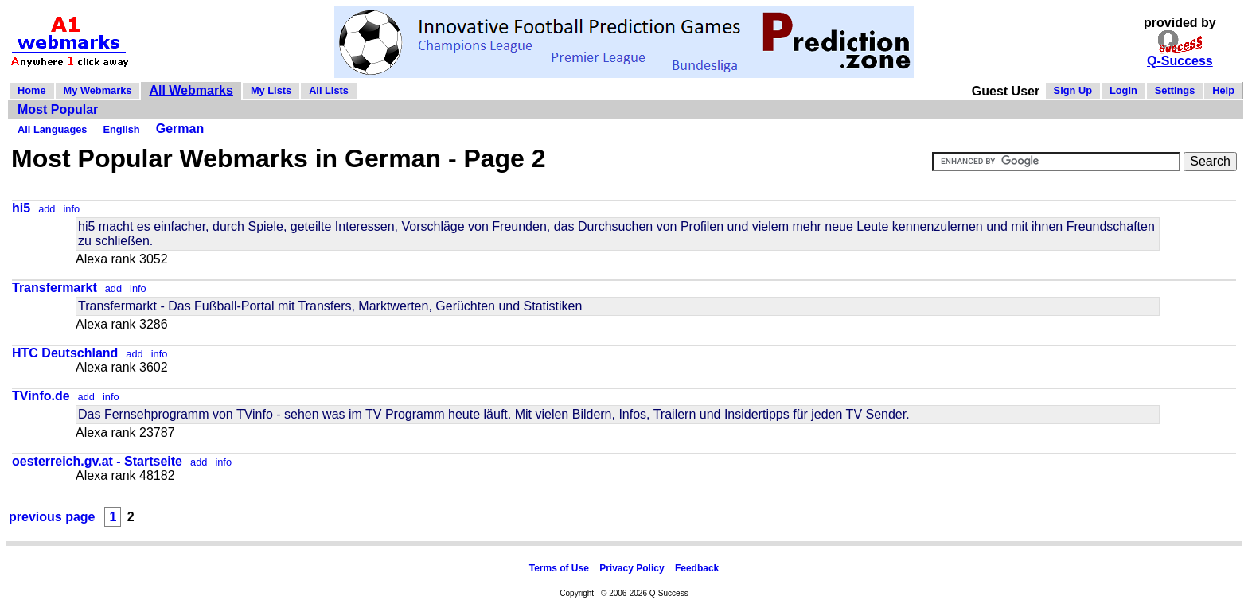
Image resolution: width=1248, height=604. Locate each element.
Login (1123, 90)
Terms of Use (559, 568)
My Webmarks (98, 90)
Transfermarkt (54, 287)
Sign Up (1073, 90)
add (46, 209)
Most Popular (58, 109)
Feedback (697, 568)
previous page (52, 517)
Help (1223, 90)
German (180, 128)
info (71, 209)
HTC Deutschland (65, 353)
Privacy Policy (631, 568)
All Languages (52, 129)
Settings (1175, 90)
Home (32, 90)
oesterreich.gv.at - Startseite (97, 461)
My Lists (271, 90)
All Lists (329, 90)
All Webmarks (191, 90)
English (121, 129)
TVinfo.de (41, 396)
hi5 (21, 208)
